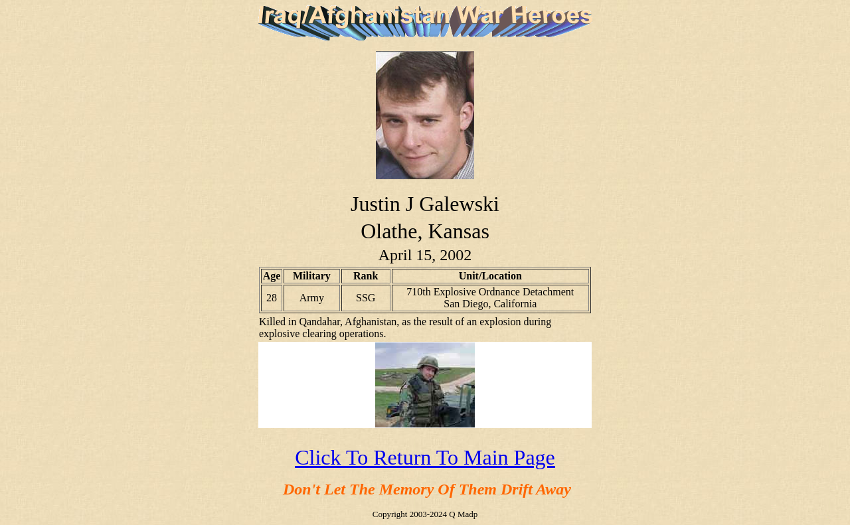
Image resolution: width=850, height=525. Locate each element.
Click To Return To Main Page (425, 457)
